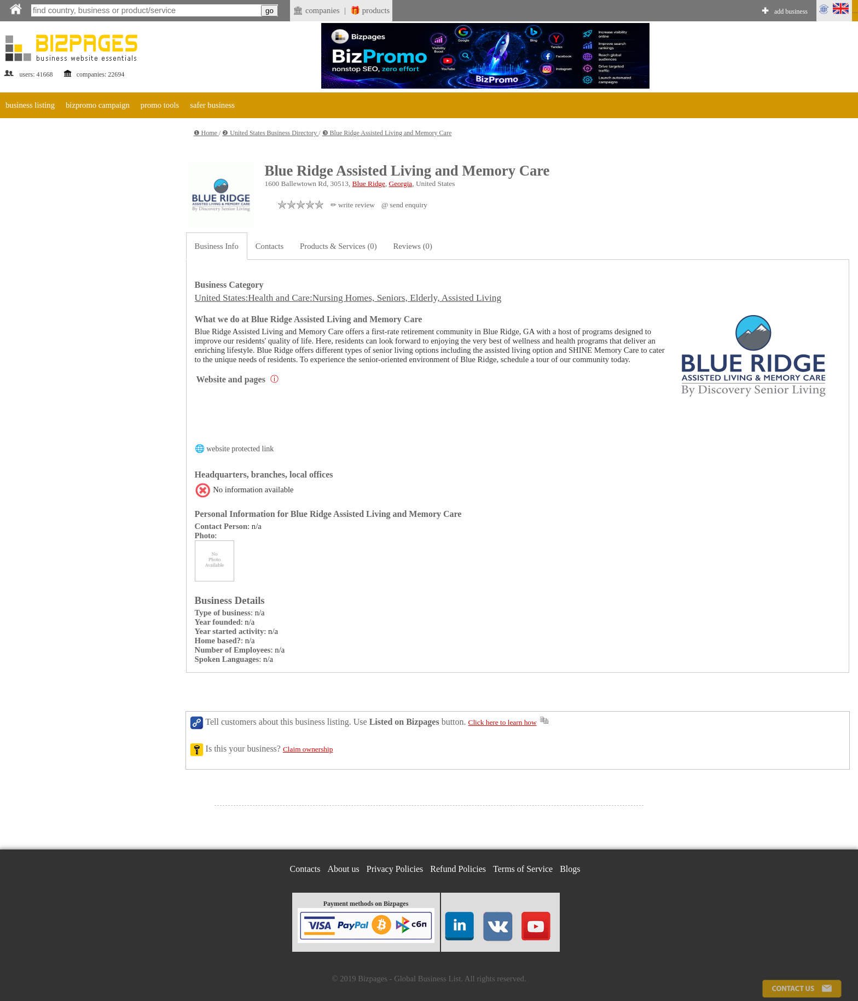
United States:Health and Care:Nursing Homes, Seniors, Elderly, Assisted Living (348, 298)
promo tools (160, 105)
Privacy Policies (395, 869)
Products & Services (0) (338, 246)
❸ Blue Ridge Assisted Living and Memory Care (387, 133)
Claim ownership (308, 749)
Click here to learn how (502, 722)
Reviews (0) (412, 246)
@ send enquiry (404, 205)
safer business (212, 105)
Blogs (570, 869)
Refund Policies (458, 869)
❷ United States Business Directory (270, 133)
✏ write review (353, 205)
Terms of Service (523, 869)
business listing (30, 105)
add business (791, 11)
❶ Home (206, 133)
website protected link (240, 449)
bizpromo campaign (98, 105)
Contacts (269, 246)
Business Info (217, 246)
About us (344, 869)
